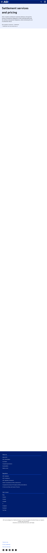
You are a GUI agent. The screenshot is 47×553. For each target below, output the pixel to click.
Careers (4, 497)
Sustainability (5, 466)
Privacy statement (6, 544)
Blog (3, 494)
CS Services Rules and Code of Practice (11, 487)
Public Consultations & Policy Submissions (12, 482)
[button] (41, 1)
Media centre (5, 468)
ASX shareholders (6, 459)
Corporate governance (7, 463)
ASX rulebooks (6, 476)
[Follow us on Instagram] (13, 550)
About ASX (5, 457)
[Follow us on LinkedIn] (3, 550)
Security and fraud (6, 546)
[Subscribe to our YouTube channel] (10, 550)
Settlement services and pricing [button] (10, 26)
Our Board (5, 461)
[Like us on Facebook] (16, 550)
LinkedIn (4, 501)
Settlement (16, 24)
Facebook (5, 508)
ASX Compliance (6, 478)
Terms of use (5, 542)
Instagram (5, 505)
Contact (4, 499)
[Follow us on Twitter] (6, 550)
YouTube (4, 510)
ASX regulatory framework (7, 24)
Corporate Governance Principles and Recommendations (15, 484)
